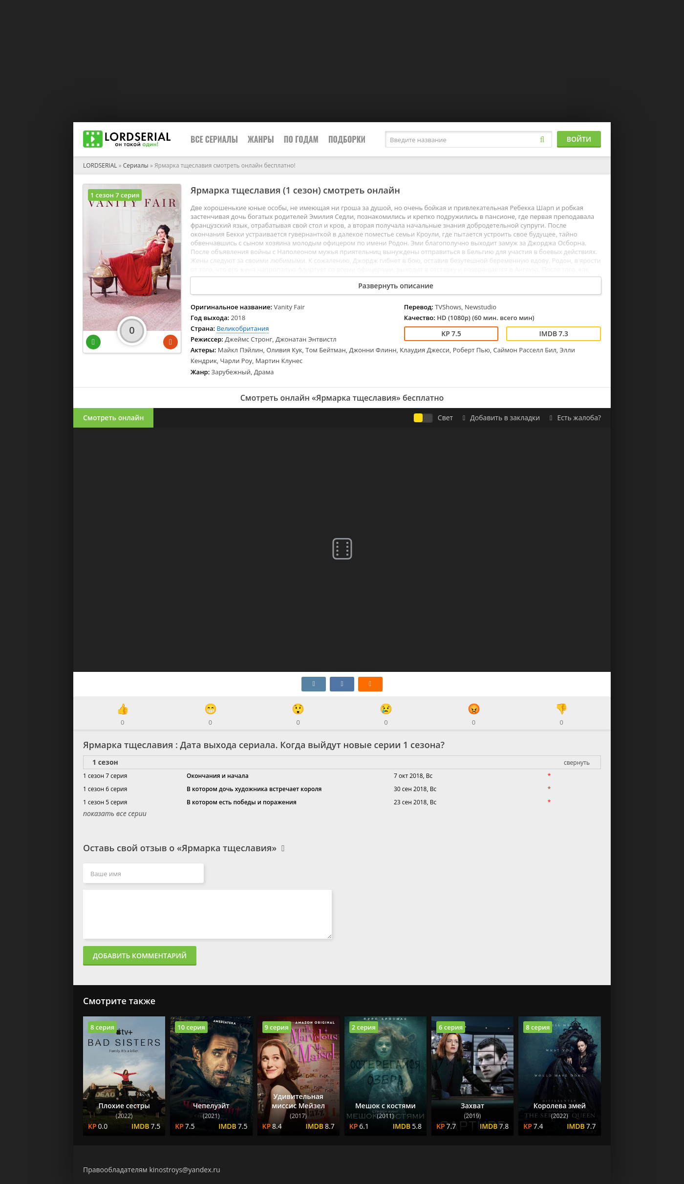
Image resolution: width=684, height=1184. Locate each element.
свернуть (577, 762)
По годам (301, 139)
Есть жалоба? (575, 417)
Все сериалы (214, 139)
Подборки (346, 139)
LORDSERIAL (100, 165)
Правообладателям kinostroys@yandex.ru (151, 1169)
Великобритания (242, 328)
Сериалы (136, 165)
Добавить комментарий (140, 955)
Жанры (261, 139)
